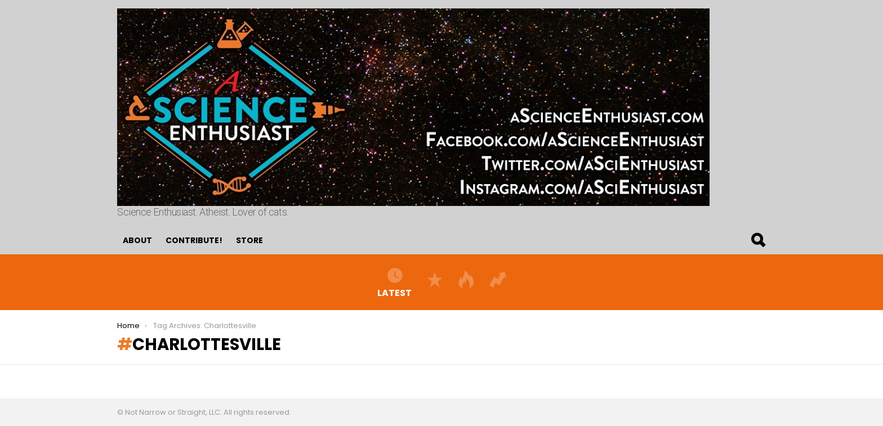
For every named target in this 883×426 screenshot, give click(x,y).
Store (249, 240)
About (137, 240)
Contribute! (194, 240)
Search (757, 240)
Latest (394, 282)
